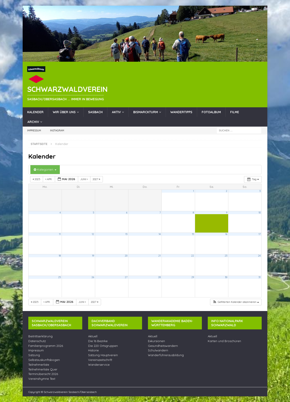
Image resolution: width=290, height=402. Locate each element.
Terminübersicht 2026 (43, 374)
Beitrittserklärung (40, 336)
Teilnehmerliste (38, 364)
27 (126, 277)
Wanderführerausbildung (166, 355)
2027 (97, 179)
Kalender (35, 112)
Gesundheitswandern (163, 346)
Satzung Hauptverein (103, 355)
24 (259, 255)
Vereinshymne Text (41, 378)
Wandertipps (181, 112)
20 (126, 255)
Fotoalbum (211, 112)
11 (60, 234)
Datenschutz (37, 341)
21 (159, 255)
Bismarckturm (145, 112)
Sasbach (95, 112)
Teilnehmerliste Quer (42, 369)
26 (93, 277)
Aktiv (116, 112)
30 (226, 277)
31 (260, 277)
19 (93, 255)
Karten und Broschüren (224, 341)
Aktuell (92, 336)
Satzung (34, 355)
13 (126, 234)
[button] (235, 302)
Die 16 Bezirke (98, 341)
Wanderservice (99, 364)
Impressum (34, 130)
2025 (37, 179)
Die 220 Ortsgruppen (103, 346)
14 (160, 234)
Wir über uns (64, 112)
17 (260, 234)
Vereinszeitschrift (100, 360)
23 (226, 255)
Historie (93, 350)
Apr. (49, 179)
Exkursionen (156, 341)
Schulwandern (158, 350)
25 (59, 277)
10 (260, 212)
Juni (84, 179)
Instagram (57, 130)
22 (192, 255)
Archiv (33, 122)
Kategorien (45, 169)
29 (192, 277)
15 (193, 234)
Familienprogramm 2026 (45, 346)
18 (60, 255)
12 (93, 234)
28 (159, 277)
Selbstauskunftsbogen (44, 360)
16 (226, 234)
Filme (234, 112)
